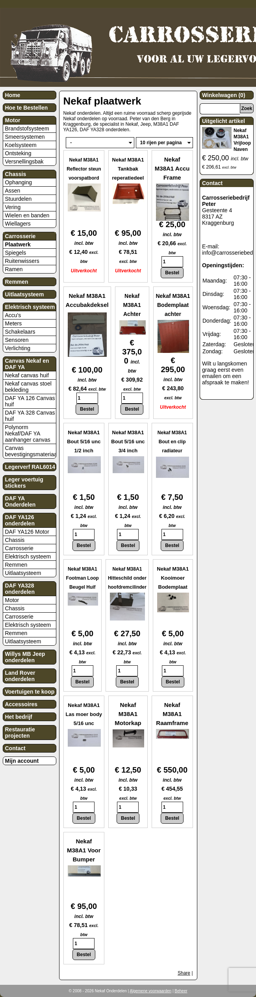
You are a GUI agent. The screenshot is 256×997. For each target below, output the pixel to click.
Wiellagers (18, 223)
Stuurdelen (18, 199)
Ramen (14, 269)
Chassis (15, 174)
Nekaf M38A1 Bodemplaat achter (173, 305)
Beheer (180, 991)
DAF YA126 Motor (27, 532)
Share (184, 973)
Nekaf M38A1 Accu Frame (172, 168)
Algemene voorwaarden (151, 991)
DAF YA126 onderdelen (20, 520)
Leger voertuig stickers (24, 482)
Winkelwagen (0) (223, 95)
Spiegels (15, 253)
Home (12, 95)
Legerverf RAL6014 (30, 467)
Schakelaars (20, 332)
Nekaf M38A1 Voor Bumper (84, 850)
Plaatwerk (18, 244)
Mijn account (22, 761)
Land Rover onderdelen (20, 676)
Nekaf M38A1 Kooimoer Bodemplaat (173, 578)
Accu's (13, 315)
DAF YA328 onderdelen (20, 588)
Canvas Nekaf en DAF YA (27, 364)
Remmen (16, 282)
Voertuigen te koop (30, 692)
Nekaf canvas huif (27, 375)
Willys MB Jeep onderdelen (25, 657)
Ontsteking (18, 153)
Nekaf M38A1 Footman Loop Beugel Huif (82, 578)
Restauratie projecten (20, 732)
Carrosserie (20, 236)
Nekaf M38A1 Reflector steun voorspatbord (84, 169)
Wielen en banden (27, 215)
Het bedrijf (18, 717)
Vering (13, 207)
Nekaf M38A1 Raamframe (172, 713)
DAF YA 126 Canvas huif (30, 401)
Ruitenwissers (22, 261)
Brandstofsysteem (27, 128)
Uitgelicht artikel (223, 121)
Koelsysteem (21, 145)
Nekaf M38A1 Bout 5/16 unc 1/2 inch (83, 442)
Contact (15, 748)
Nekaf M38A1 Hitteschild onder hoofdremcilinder (127, 578)
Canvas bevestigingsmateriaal (30, 451)
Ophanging (18, 182)
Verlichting (18, 348)
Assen (12, 190)
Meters (13, 323)
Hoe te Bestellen (26, 108)
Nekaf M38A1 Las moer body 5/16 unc (84, 714)
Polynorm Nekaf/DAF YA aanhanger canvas (27, 433)
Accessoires (21, 704)
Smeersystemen (25, 137)
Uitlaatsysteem (24, 294)
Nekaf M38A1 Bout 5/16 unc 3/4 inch (128, 442)
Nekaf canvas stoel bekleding (28, 386)
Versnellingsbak (24, 161)
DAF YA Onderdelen (20, 501)
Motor (12, 120)
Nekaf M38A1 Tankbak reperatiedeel (128, 169)
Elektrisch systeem (30, 307)
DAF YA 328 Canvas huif (30, 415)
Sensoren (17, 340)
